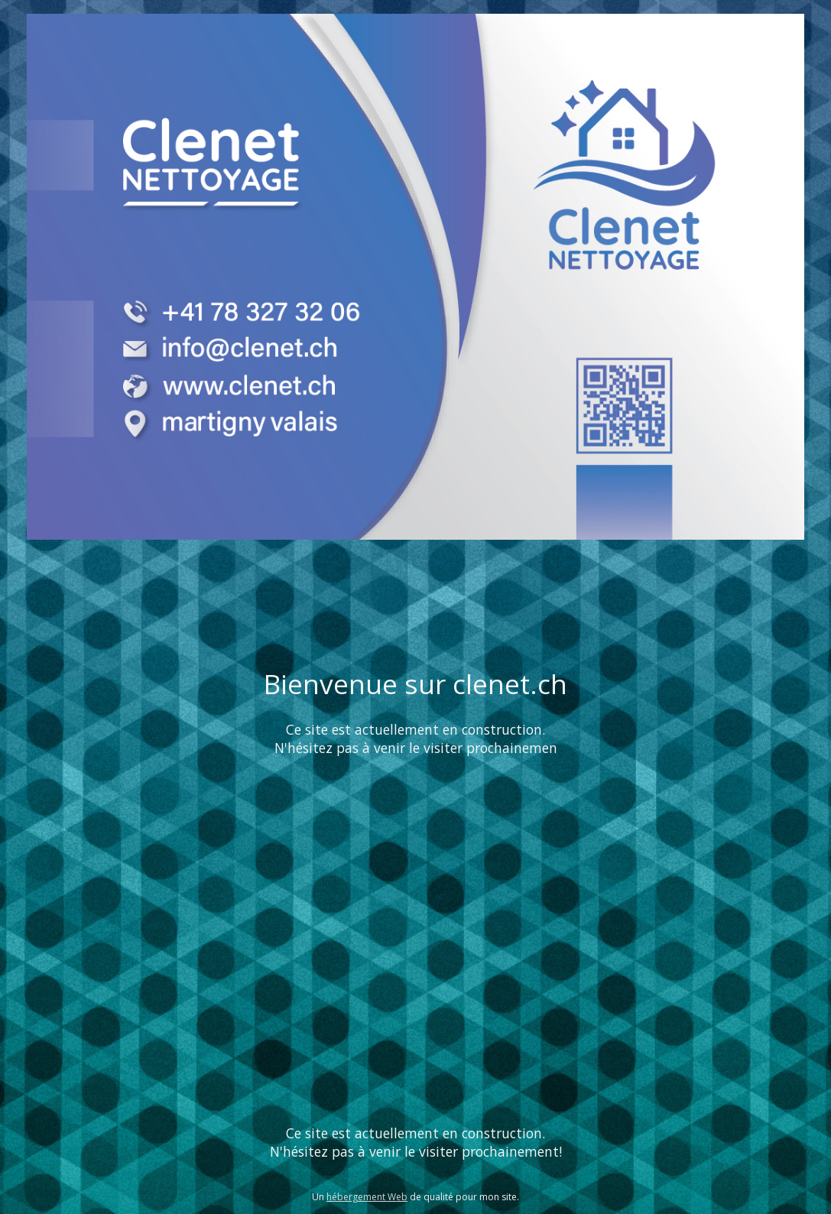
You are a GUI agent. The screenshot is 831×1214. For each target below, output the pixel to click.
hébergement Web (366, 1196)
